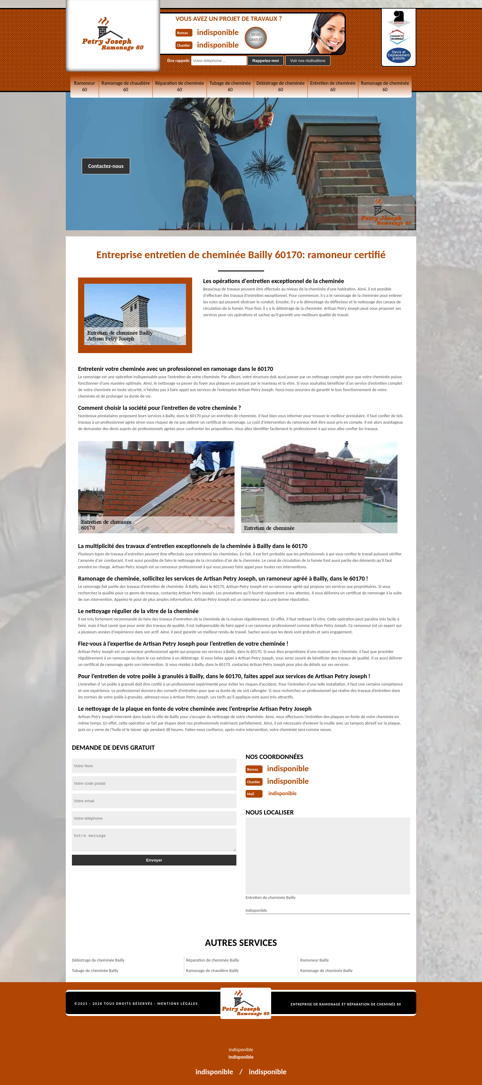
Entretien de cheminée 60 (332, 86)
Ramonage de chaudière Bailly (212, 970)
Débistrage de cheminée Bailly (98, 959)
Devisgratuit (261, 37)
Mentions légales (177, 1003)
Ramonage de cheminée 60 (385, 86)
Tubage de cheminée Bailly (95, 970)
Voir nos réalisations (307, 60)
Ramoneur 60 (84, 86)
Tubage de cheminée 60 (230, 86)
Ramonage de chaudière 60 (125, 86)
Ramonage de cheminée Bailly (326, 970)
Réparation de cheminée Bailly (212, 959)
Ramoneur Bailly (314, 959)
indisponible (220, 31)
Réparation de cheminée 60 (179, 86)
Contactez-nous (106, 166)
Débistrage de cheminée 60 (280, 86)
